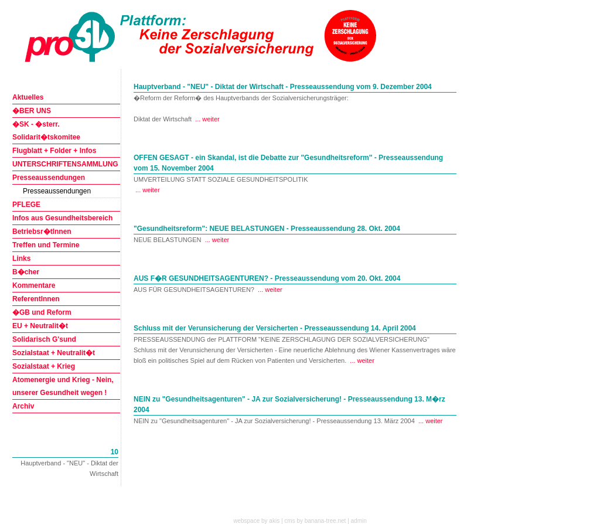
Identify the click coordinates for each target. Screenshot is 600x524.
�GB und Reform (41, 312)
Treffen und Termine (45, 245)
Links (21, 258)
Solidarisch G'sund (44, 339)
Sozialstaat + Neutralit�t (53, 353)
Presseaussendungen (48, 177)
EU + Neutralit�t (40, 326)
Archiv (23, 406)
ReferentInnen (36, 299)
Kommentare (33, 285)
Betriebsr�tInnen (41, 231)
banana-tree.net (325, 521)
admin (359, 521)
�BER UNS (31, 111)
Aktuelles (27, 97)
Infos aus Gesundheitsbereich (62, 218)
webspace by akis (256, 521)
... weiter (207, 119)
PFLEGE (26, 204)
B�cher (25, 272)
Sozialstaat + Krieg (43, 366)
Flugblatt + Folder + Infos (54, 151)
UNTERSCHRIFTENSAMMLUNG (65, 164)
